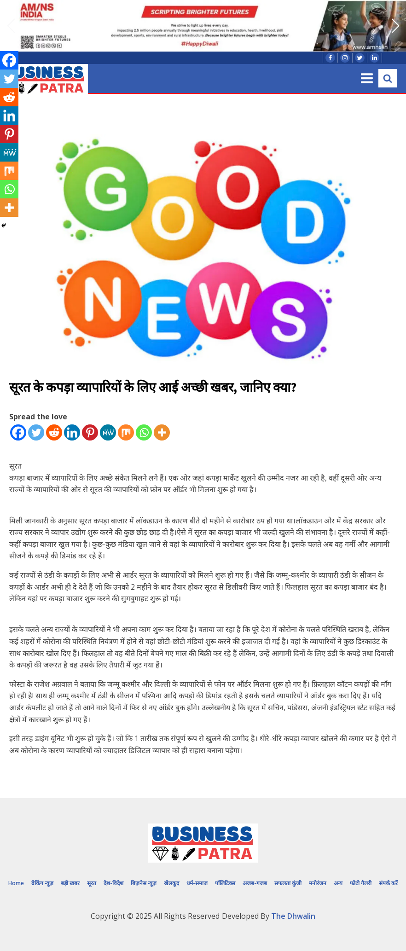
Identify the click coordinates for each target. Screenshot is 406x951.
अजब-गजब (255, 883)
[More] (162, 432)
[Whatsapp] (144, 432)
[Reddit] (54, 432)
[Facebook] (18, 432)
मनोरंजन (317, 883)
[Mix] (126, 432)
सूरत (91, 883)
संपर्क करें (388, 883)
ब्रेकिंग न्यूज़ (42, 883)
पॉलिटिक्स (225, 883)
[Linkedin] (72, 432)
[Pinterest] (90, 432)
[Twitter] (36, 432)
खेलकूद (171, 883)
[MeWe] (108, 432)
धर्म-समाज (197, 883)
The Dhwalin (293, 916)
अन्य (338, 883)
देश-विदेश (113, 883)
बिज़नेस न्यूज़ (144, 883)
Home (16, 883)
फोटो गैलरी (360, 883)
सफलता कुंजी (288, 883)
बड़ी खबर (70, 883)
